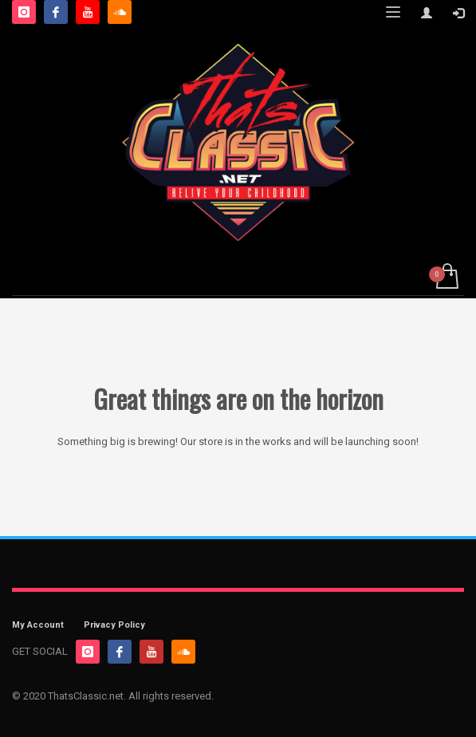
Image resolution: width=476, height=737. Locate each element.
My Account (38, 625)
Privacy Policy (114, 625)
